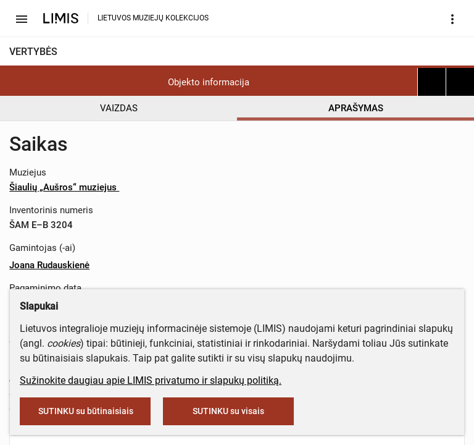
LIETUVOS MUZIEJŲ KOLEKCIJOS (153, 18)
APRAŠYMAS (355, 108)
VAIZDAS (119, 108)
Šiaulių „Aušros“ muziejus (69, 187)
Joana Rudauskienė (49, 265)
